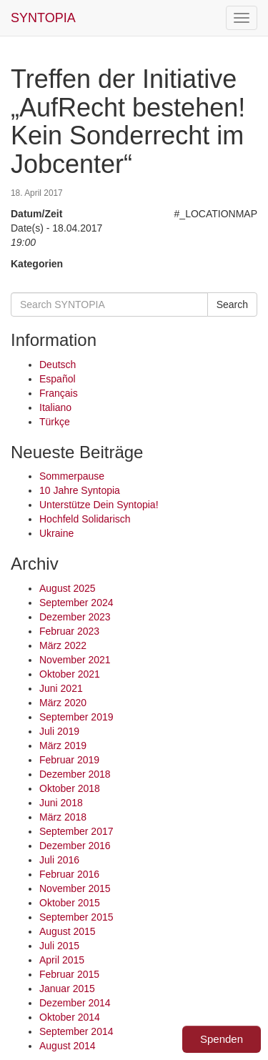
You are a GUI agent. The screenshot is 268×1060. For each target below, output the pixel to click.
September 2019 (76, 717)
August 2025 (67, 588)
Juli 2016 (59, 860)
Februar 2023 (69, 631)
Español (57, 379)
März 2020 (62, 702)
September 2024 (76, 602)
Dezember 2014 (75, 1003)
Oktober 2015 (69, 902)
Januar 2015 (67, 988)
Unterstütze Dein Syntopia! (99, 504)
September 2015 (76, 917)
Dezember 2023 (75, 617)
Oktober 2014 (69, 1017)
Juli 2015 (59, 945)
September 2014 (76, 1031)
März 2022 (62, 645)
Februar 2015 (69, 974)
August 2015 (67, 931)
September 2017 (76, 831)
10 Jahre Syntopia (79, 490)
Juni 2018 (61, 802)
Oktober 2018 (69, 788)
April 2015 (61, 960)
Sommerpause (71, 476)
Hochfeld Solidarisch (85, 519)
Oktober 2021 (69, 674)
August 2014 (67, 1045)
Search (232, 304)
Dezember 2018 (75, 774)
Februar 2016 (69, 874)
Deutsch (57, 364)
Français (58, 393)
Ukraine (56, 533)
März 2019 (62, 745)
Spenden (221, 1039)
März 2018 (62, 817)
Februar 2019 (69, 760)
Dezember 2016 (75, 845)
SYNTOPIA (43, 18)
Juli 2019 (59, 731)
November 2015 (75, 888)
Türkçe (54, 421)
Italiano (55, 407)
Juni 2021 (61, 688)
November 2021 (75, 659)
